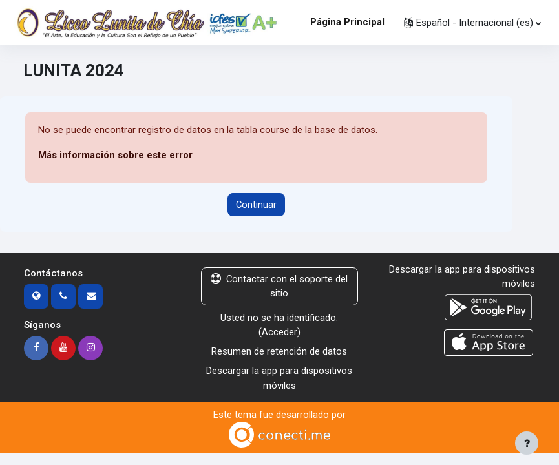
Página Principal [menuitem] (347, 22)
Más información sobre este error (115, 155)
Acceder (279, 332)
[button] (472, 22)
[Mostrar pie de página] (526, 443)
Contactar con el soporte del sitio (279, 286)
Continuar (256, 205)
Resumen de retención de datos (279, 351)
